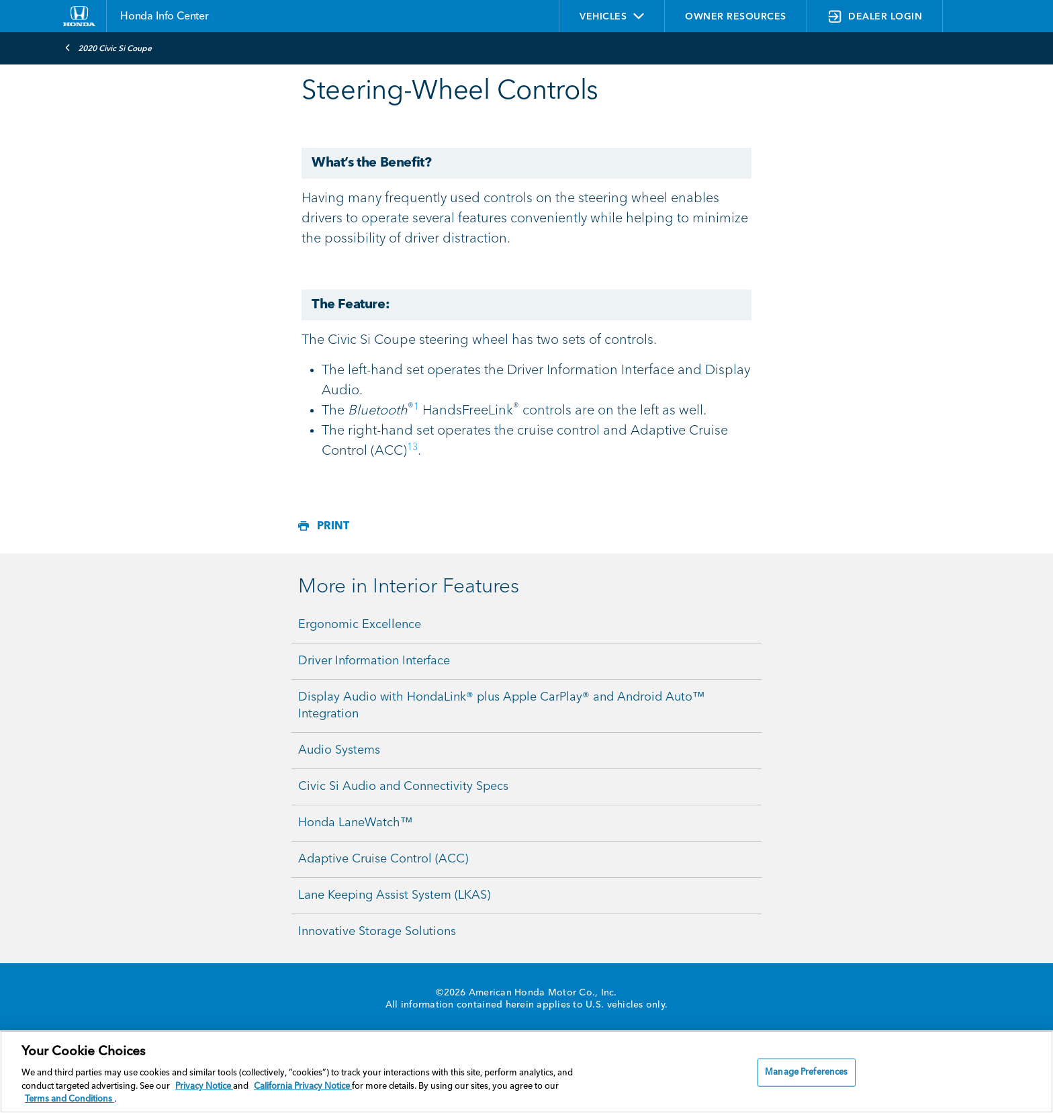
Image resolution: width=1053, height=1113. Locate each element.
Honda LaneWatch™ (355, 823)
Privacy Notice (204, 1086)
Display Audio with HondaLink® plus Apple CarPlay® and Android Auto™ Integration (501, 705)
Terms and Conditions (69, 1099)
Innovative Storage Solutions (377, 932)
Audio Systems (339, 750)
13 (412, 447)
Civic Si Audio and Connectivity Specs (403, 787)
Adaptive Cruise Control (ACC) (383, 859)
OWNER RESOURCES (735, 16)
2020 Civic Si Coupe (108, 47)
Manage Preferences (806, 1072)
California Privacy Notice (303, 1086)
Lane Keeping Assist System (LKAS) (394, 895)
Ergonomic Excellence (359, 625)
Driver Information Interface (374, 661)
